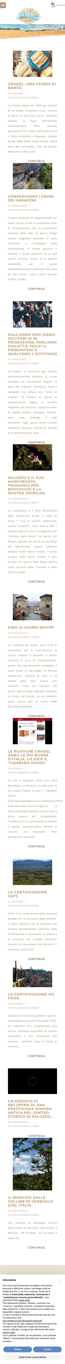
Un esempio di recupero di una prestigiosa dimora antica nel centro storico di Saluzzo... (31, 1109)
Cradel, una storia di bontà (32, 86)
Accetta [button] (47, 1349)
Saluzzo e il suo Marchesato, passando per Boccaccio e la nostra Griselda (26, 485)
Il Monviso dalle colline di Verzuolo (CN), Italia (30, 1201)
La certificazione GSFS (27, 894)
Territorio (19, 205)
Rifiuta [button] (17, 1349)
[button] (60, 1280)
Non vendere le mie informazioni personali (22, 1321)
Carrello (58, 5)
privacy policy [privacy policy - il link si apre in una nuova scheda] (9, 1332)
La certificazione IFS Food (31, 996)
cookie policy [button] (24, 1300)
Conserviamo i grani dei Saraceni (31, 198)
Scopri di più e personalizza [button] (32, 1357)
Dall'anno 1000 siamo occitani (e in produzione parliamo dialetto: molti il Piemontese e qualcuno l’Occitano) (32, 344)
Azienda (17, 93)
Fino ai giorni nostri (31, 627)
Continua (36, 289)
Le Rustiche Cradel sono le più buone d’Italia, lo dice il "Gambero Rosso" (29, 757)
